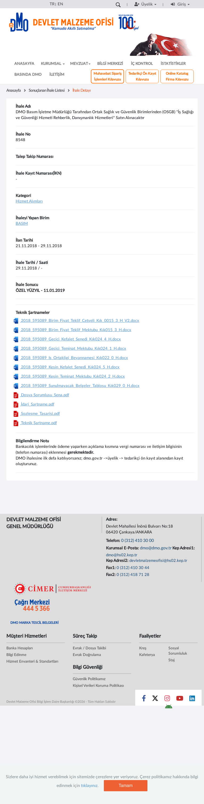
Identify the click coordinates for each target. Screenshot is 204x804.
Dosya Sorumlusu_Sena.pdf (40, 395)
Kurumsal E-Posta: (123, 548)
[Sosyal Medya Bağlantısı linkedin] (192, 699)
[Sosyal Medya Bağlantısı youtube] (179, 699)
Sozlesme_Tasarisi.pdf (36, 414)
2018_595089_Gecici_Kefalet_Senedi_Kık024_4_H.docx (66, 339)
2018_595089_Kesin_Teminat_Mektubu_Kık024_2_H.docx (68, 376)
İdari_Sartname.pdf (33, 404)
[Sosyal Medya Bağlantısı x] (155, 699)
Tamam (126, 785)
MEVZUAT (80, 64)
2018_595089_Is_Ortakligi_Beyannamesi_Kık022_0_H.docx (70, 358)
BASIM (22, 224)
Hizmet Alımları (29, 201)
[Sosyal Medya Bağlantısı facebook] (144, 699)
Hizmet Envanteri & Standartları (32, 661)
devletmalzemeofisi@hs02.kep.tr (158, 561)
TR (52, 4)
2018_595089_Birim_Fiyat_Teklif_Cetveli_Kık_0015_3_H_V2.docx (75, 321)
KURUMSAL (53, 64)
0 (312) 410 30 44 (133, 568)
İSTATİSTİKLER (173, 64)
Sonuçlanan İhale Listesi (47, 90)
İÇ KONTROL (142, 64)
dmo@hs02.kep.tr (121, 555)
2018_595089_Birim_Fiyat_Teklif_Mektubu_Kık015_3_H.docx (71, 330)
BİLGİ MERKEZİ (110, 64)
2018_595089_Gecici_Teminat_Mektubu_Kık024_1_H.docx (69, 349)
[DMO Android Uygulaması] (168, 708)
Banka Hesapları (19, 648)
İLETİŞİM (56, 75)
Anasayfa (13, 90)
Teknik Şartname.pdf (34, 423)
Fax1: (111, 568)
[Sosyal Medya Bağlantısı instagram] (167, 699)
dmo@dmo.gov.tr (156, 548)
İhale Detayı (82, 90)
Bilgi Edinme (16, 655)
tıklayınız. (90, 786)
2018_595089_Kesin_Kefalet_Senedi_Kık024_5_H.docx (66, 367)
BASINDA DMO (27, 75)
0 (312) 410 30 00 (137, 540)
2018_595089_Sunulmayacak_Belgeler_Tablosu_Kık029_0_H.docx (75, 386)
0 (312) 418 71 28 (133, 575)
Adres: (112, 519)
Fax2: (111, 575)
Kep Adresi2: (117, 561)
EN (60, 4)
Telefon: (113, 541)
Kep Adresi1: (184, 548)
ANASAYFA (24, 64)
